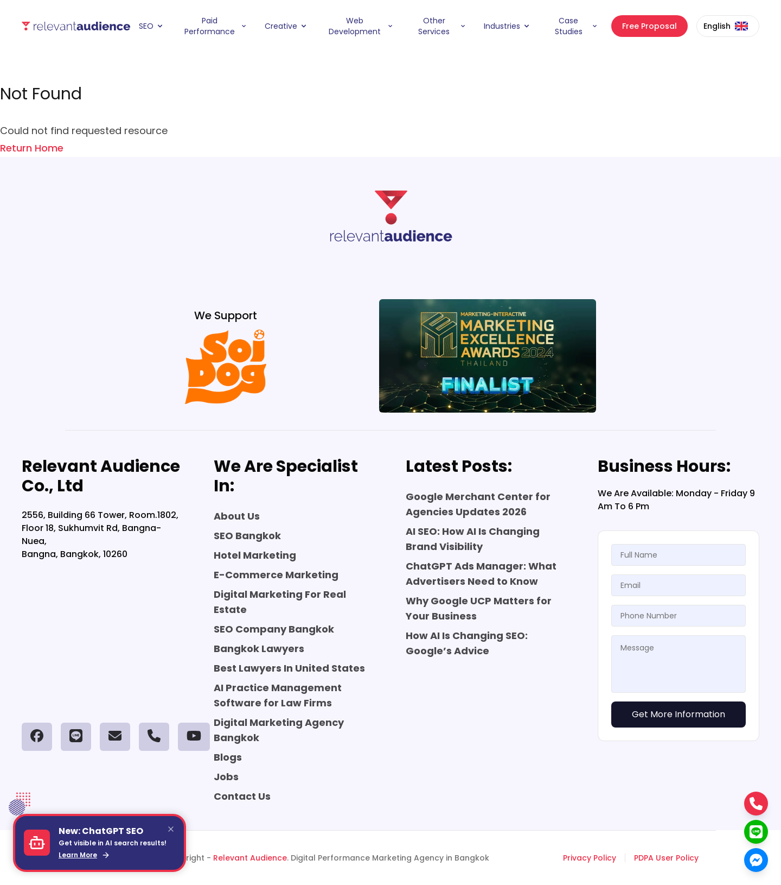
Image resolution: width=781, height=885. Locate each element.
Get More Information (678, 714)
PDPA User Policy (666, 857)
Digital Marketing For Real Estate (280, 601)
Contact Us (242, 796)
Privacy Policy (589, 857)
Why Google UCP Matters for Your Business (479, 608)
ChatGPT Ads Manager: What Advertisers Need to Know (481, 573)
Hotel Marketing (255, 555)
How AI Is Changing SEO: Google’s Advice (467, 643)
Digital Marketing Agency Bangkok (279, 730)
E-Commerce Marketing (276, 574)
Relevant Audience (250, 857)
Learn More (84, 855)
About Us (237, 516)
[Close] (170, 829)
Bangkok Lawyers (259, 648)
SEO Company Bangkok (274, 629)
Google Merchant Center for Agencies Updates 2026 (478, 504)
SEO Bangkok (247, 535)
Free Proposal (649, 26)
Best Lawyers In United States (289, 668)
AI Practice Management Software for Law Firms (278, 695)
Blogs (228, 757)
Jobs (226, 776)
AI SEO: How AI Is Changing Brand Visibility (473, 538)
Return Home (31, 148)
